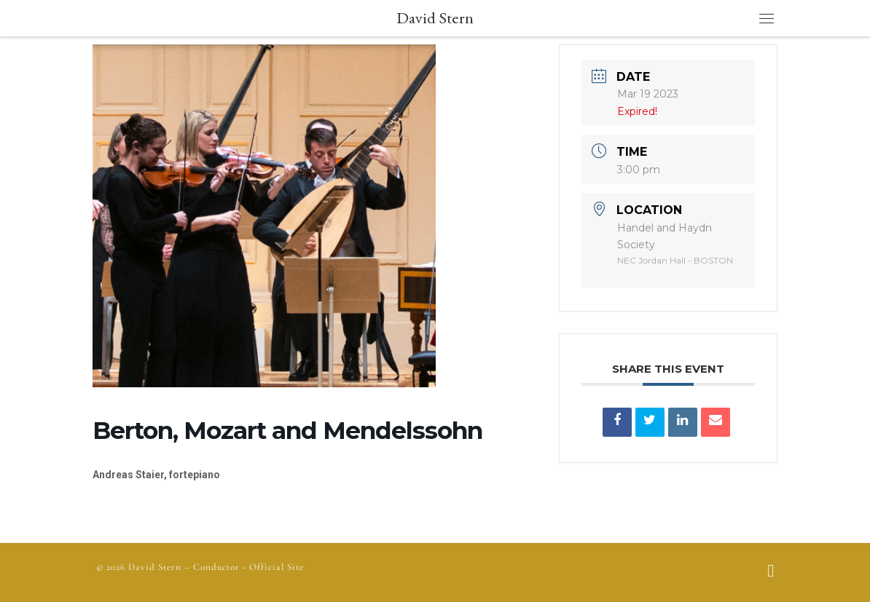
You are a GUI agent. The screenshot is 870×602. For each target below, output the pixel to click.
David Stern (154, 567)
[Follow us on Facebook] (770, 572)
